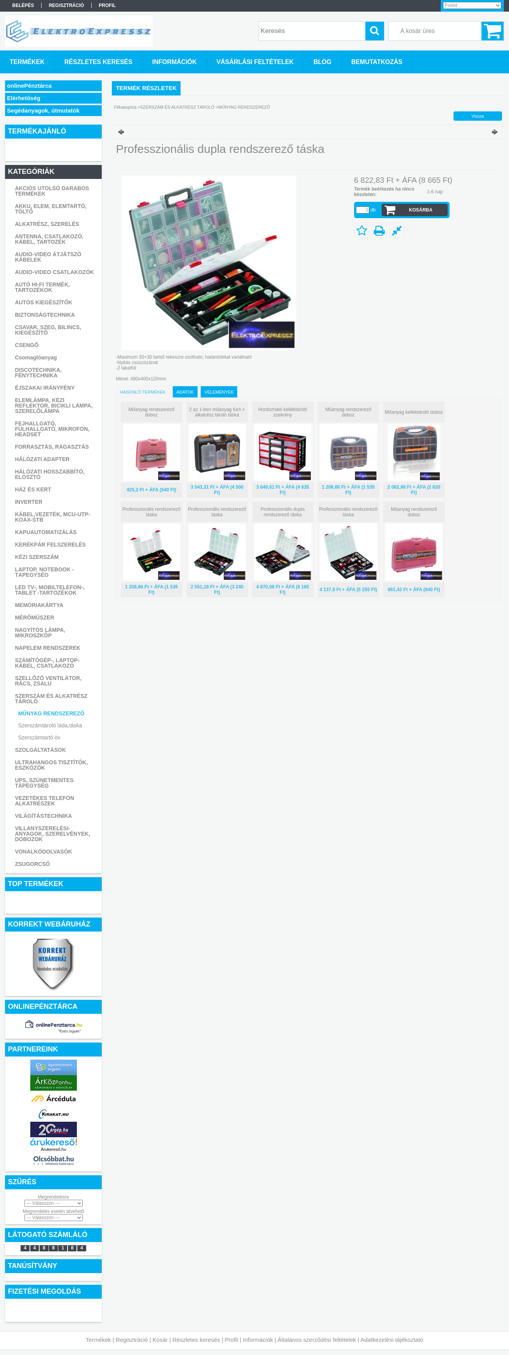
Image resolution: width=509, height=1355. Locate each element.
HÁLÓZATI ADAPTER (42, 459)
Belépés (23, 5)
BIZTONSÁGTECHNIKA (45, 315)
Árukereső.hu (53, 1149)
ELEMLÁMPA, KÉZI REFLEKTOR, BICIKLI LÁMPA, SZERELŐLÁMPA (53, 405)
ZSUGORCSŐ (32, 864)
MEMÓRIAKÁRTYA (39, 605)
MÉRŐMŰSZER (34, 617)
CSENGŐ (26, 345)
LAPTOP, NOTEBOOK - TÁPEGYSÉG (44, 572)
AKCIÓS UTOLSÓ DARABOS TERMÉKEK (52, 191)
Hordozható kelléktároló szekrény (282, 412)
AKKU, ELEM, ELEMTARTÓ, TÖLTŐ (51, 209)
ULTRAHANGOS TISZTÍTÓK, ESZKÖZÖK (51, 765)
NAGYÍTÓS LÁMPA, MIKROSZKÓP (40, 632)
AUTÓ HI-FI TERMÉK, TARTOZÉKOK (42, 287)
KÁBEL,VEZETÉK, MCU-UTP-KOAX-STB (52, 517)
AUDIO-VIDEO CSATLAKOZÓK (54, 272)
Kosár (160, 1339)
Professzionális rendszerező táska (151, 512)
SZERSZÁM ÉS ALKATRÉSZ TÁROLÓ (51, 698)
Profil (231, 1339)
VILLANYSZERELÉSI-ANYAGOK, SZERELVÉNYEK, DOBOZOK (52, 833)
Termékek (98, 1339)
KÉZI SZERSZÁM (37, 557)
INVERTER (28, 502)
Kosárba (421, 210)
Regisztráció (132, 1339)
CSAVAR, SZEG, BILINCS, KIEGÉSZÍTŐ (48, 330)
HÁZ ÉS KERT (33, 489)
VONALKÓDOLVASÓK (43, 851)
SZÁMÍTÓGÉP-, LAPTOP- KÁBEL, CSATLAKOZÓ (47, 663)
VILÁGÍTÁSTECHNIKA (43, 816)
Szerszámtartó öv (39, 737)
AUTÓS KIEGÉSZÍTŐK (43, 302)
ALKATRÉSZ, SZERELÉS (47, 224)
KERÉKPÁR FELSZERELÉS (50, 544)
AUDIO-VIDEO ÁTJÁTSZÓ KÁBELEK (48, 257)
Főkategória (125, 107)
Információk (258, 1339)
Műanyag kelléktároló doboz (414, 412)
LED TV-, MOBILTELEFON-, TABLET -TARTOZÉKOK (49, 590)
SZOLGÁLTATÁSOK (40, 750)
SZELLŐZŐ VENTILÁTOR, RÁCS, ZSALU (48, 681)
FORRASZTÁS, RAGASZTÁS (52, 447)
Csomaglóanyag (36, 357)
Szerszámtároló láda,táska (50, 725)
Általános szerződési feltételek (317, 1339)
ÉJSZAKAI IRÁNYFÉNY (45, 388)
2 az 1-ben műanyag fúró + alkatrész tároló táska (217, 412)
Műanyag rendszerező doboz (152, 412)
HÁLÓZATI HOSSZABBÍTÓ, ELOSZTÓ (49, 474)
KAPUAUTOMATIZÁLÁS (45, 532)
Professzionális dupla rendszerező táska (282, 512)
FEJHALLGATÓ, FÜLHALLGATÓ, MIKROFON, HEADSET (52, 428)
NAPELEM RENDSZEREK (47, 648)
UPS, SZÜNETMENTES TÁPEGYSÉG (44, 783)
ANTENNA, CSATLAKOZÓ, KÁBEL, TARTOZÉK (49, 239)
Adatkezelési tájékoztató (391, 1339)
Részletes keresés (196, 1339)
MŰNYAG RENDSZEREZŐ (51, 713)
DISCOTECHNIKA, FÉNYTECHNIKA (38, 372)
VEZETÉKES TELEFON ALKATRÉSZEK (44, 801)
